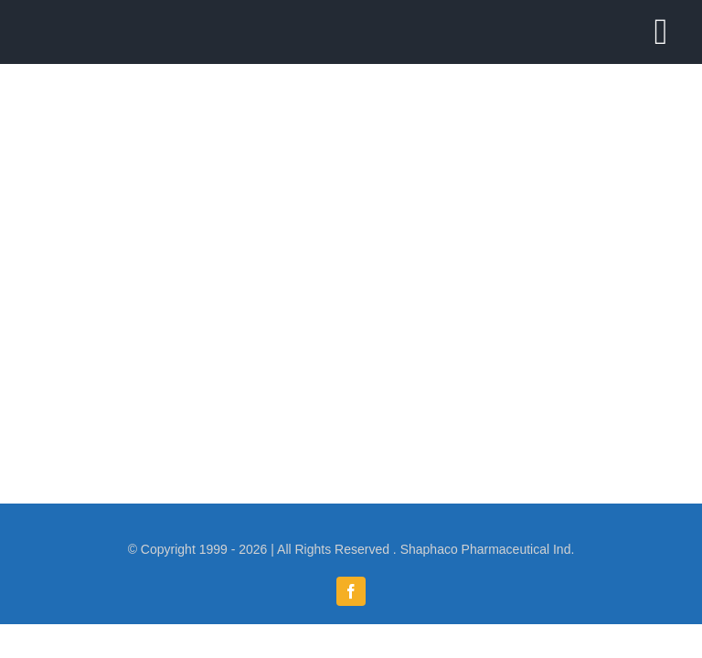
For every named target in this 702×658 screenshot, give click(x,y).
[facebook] (351, 591)
